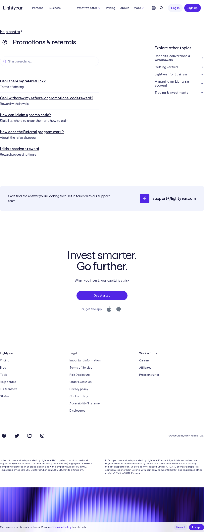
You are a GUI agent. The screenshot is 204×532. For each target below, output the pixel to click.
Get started (102, 295)
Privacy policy (79, 389)
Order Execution (81, 382)
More (139, 8)
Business (55, 8)
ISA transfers (9, 389)
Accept (196, 527)
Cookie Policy (62, 527)
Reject (180, 527)
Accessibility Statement (86, 403)
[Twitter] (17, 436)
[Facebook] (4, 436)
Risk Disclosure (80, 375)
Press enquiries (149, 375)
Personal (38, 8)
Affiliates (145, 367)
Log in (175, 8)
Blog (3, 367)
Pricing (111, 8)
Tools (3, 375)
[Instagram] (42, 436)
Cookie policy (79, 396)
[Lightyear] (13, 8)
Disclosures (77, 410)
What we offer (89, 8)
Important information (85, 360)
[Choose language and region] (154, 8)
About (124, 8)
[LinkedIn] (29, 436)
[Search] (162, 8)
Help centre (10, 31)
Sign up (192, 8)
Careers (144, 360)
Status (5, 396)
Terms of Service (81, 367)
